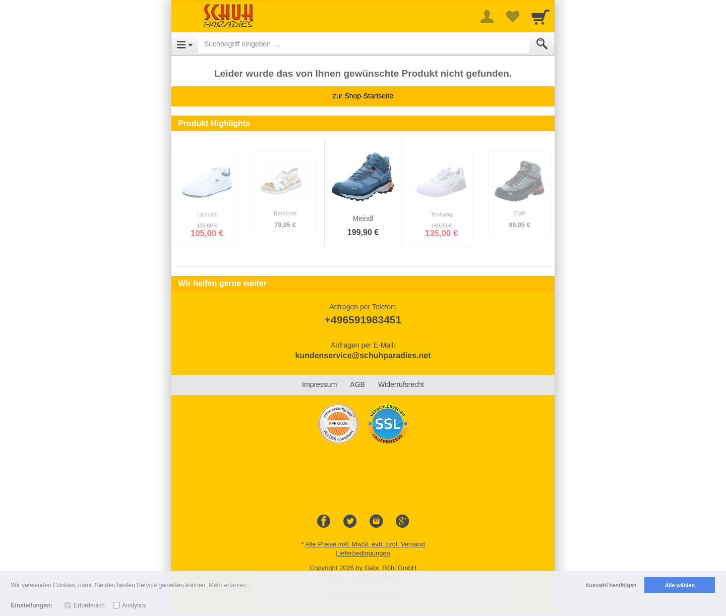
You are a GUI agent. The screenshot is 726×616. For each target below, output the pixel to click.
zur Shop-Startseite (363, 96)
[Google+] (402, 522)
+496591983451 (363, 319)
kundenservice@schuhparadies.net (363, 355)
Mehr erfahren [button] (228, 585)
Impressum (319, 384)
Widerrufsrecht (401, 384)
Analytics (134, 605)
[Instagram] (376, 522)
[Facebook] (324, 522)
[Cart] (540, 16)
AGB (357, 384)
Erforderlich (89, 605)
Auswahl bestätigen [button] (610, 585)
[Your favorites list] (512, 16)
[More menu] (487, 16)
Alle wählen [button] (680, 585)
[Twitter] (350, 522)
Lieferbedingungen (363, 553)
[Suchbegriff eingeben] (363, 43)
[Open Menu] (185, 44)
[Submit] (542, 43)
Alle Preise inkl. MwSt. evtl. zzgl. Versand (365, 544)
